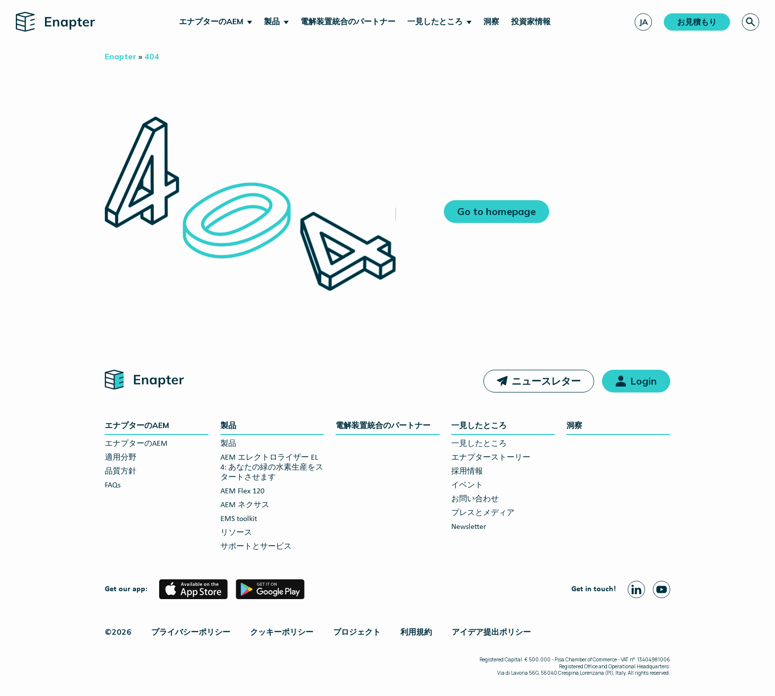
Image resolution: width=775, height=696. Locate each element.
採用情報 (467, 472)
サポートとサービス (256, 547)
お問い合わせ (475, 499)
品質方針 (120, 472)
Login (643, 381)
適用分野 (120, 458)
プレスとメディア (483, 513)
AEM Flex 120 (242, 491)
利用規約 (416, 632)
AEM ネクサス (244, 505)
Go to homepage (496, 211)
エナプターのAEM (211, 21)
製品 (272, 21)
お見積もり (697, 22)
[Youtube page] (661, 589)
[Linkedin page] (636, 589)
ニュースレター (546, 381)
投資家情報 (531, 21)
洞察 (491, 21)
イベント (467, 485)
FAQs (113, 485)
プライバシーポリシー (190, 632)
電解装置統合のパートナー (348, 21)
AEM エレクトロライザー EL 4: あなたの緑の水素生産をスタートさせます (271, 467)
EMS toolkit (238, 519)
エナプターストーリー (490, 458)
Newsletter (468, 527)
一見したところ (435, 21)
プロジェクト (357, 632)
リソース (236, 533)
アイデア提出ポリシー (491, 632)
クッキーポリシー (281, 632)
